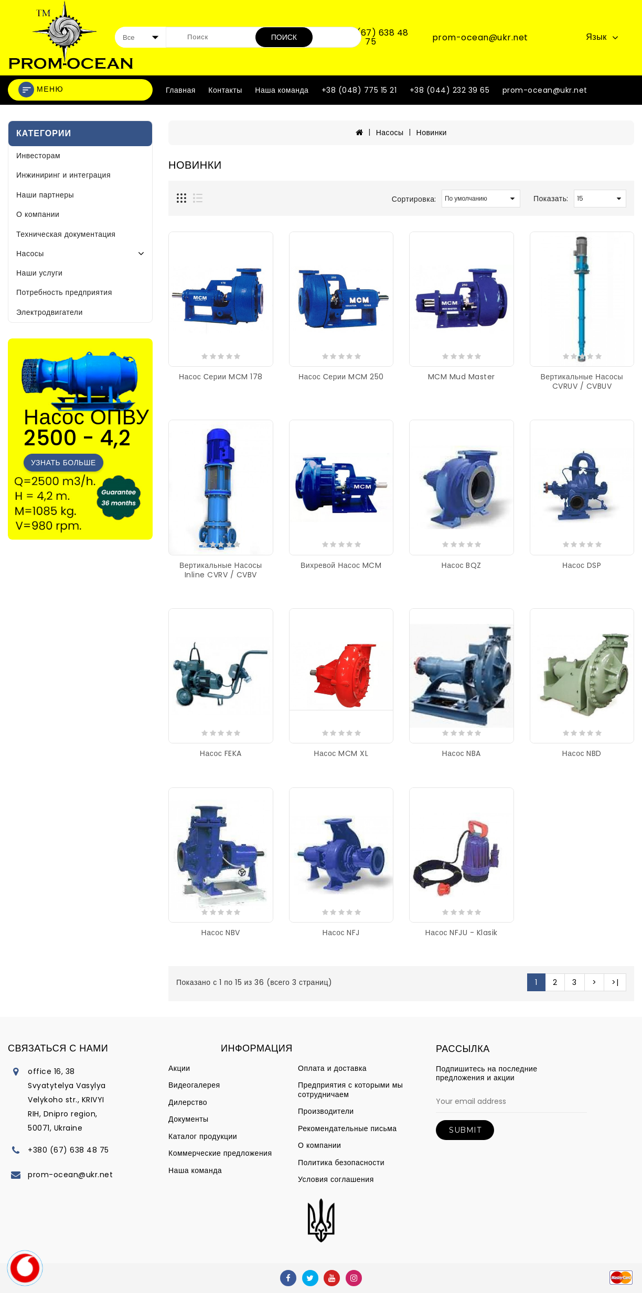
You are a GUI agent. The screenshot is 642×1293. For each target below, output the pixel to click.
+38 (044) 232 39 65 (450, 90)
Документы (188, 1119)
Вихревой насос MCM (341, 565)
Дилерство (187, 1102)
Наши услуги (39, 273)
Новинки (431, 132)
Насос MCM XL (341, 753)
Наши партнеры (45, 195)
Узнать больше (63, 462)
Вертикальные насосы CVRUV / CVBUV (582, 381)
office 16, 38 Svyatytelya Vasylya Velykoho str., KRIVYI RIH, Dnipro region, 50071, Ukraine (67, 1099)
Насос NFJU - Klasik (461, 932)
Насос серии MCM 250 (341, 376)
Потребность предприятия (64, 292)
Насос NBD (582, 753)
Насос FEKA (221, 753)
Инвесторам (38, 155)
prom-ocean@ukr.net (480, 37)
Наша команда (281, 90)
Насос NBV (220, 932)
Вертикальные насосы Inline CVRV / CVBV (220, 570)
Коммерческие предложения (220, 1153)
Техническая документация (65, 234)
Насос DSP (581, 565)
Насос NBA (461, 753)
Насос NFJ (341, 932)
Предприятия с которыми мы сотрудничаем (350, 1090)
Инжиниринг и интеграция (63, 175)
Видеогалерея (194, 1085)
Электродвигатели (49, 312)
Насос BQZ (462, 565)
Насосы (30, 253)
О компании (37, 214)
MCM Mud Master (461, 376)
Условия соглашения (336, 1179)
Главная (181, 90)
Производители (326, 1111)
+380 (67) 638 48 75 (371, 37)
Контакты (225, 90)
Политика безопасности (341, 1162)
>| (615, 982)
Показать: (551, 198)
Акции (179, 1068)
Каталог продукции (202, 1136)
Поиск (284, 37)
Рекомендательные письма (347, 1128)
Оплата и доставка (332, 1068)
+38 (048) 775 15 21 (359, 90)
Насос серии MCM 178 (221, 376)
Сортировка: (414, 199)
